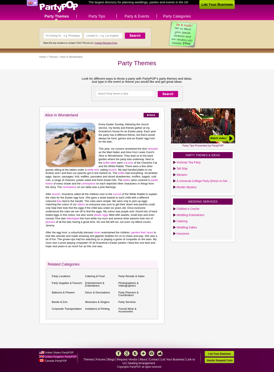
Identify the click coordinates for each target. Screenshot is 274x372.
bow (59, 201)
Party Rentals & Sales (131, 276)
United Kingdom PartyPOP (61, 356)
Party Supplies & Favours (67, 283)
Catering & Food (95, 276)
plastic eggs (101, 214)
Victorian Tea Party (189, 162)
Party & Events (136, 16)
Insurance (183, 233)
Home (42, 57)
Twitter (135, 353)
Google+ (126, 353)
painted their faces (142, 232)
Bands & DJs (59, 302)
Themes (53, 57)
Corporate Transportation (67, 308)
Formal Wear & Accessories (127, 310)
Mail (151, 353)
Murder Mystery (187, 187)
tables (127, 180)
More (143, 353)
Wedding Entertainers (190, 215)
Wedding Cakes (187, 227)
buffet (121, 173)
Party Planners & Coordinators (128, 294)
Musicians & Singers (97, 302)
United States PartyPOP (59, 352)
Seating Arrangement (141, 363)
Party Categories (177, 16)
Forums (100, 359)
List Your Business (172, 359)
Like (160, 353)
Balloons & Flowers (63, 292)
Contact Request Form (106, 43)
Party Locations (61, 276)
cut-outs (129, 162)
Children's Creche (188, 208)
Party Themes (56, 16)
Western (182, 174)
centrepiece (88, 183)
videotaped (73, 218)
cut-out (117, 194)
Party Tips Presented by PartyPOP (203, 145)
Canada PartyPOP (56, 360)
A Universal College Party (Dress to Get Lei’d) (205, 181)
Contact (154, 359)
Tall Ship (182, 168)
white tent (93, 169)
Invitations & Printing (97, 308)
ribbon (81, 204)
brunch (112, 169)
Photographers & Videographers (128, 284)
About (143, 359)
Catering (182, 221)
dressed (153, 148)
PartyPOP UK (58, 7)
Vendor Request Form (219, 360)
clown (98, 232)
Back (151, 115)
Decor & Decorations (97, 292)
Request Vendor (127, 359)
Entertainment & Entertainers (94, 284)
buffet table (110, 162)
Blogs (111, 359)
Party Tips (97, 16)
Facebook (118, 353)
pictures (51, 221)
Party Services (127, 302)
